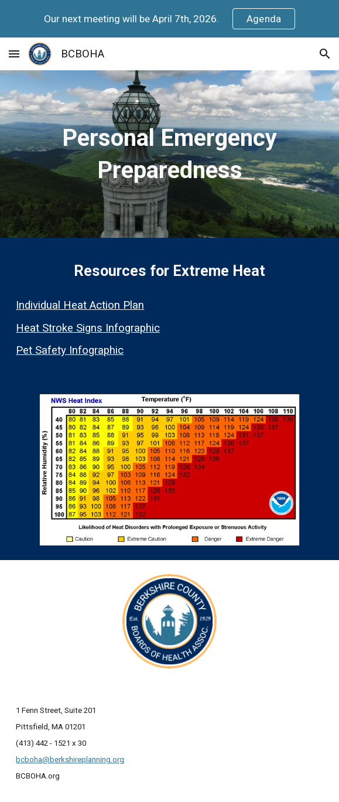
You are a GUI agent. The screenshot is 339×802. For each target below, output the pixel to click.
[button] (14, 53)
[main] (169, 154)
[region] (169, 18)
